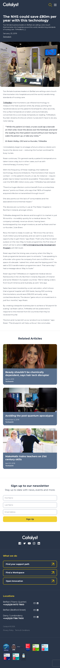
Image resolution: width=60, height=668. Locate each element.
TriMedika (7, 103)
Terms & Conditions (22, 630)
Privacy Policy (8, 630)
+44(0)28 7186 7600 (13, 618)
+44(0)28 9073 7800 (13, 604)
